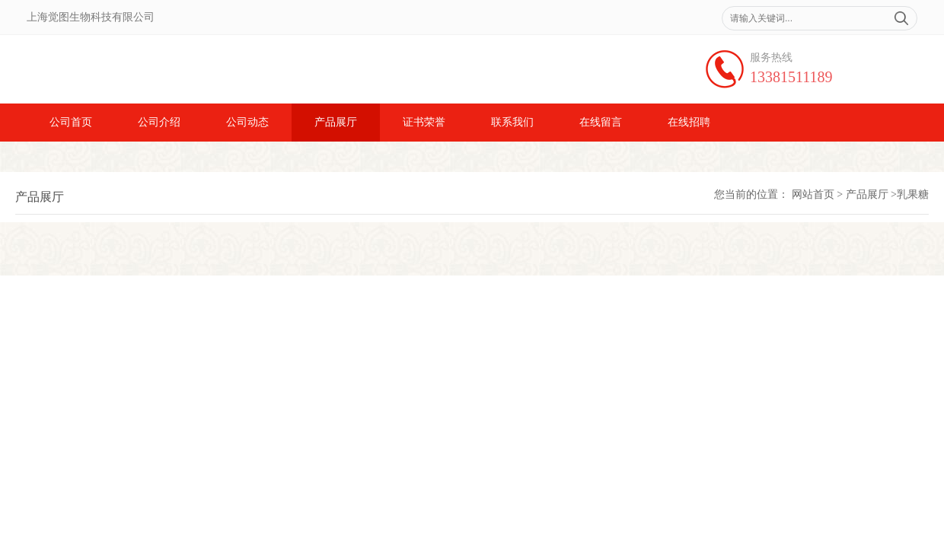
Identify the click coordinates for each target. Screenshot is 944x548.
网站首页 (813, 194)
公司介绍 (159, 122)
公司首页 (70, 122)
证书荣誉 (424, 122)
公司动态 (247, 122)
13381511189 (791, 76)
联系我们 (512, 122)
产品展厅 (335, 122)
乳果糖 (913, 194)
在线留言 (600, 122)
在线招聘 (689, 122)
